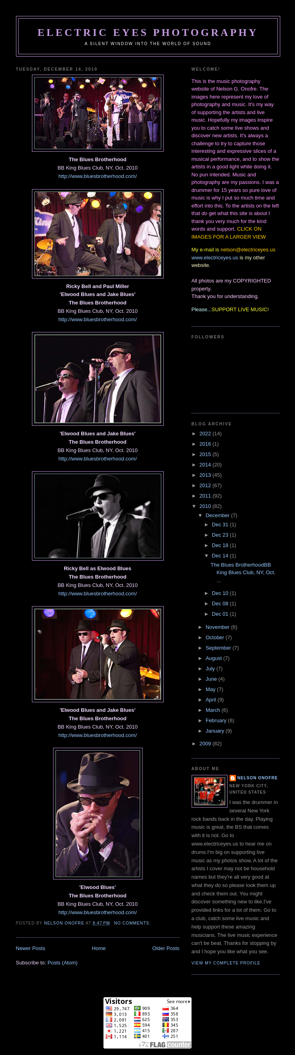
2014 (206, 465)
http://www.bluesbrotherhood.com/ (97, 176)
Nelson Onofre (258, 778)
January (216, 731)
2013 (206, 475)
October (216, 637)
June (212, 679)
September (219, 648)
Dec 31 (221, 525)
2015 (206, 454)
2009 (206, 744)
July (211, 669)
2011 (206, 496)
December (218, 515)
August (214, 658)
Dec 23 (221, 535)
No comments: (133, 923)
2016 (206, 444)
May (211, 689)
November (218, 627)
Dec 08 (221, 604)
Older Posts (166, 948)
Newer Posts (31, 948)
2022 (206, 434)
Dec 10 (221, 593)
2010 (206, 506)
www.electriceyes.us (215, 258)
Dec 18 (221, 545)
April (212, 700)
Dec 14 (221, 556)
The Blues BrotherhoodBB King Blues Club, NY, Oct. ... (243, 572)
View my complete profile (226, 963)
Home (99, 948)
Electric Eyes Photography (148, 32)
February (217, 720)
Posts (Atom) (62, 963)
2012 (206, 485)
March (214, 710)
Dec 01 (221, 614)
